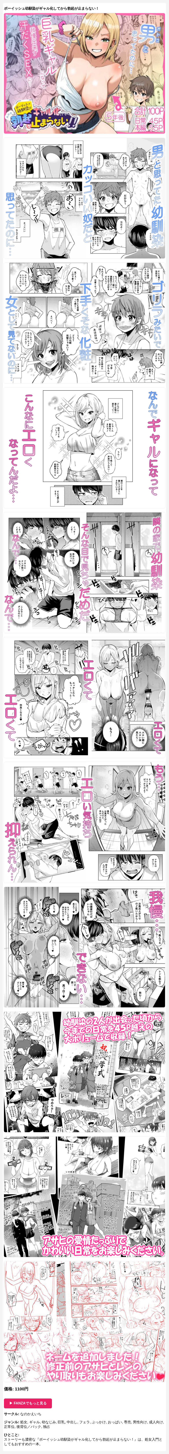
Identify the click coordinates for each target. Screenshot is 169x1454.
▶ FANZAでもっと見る (28, 1403)
